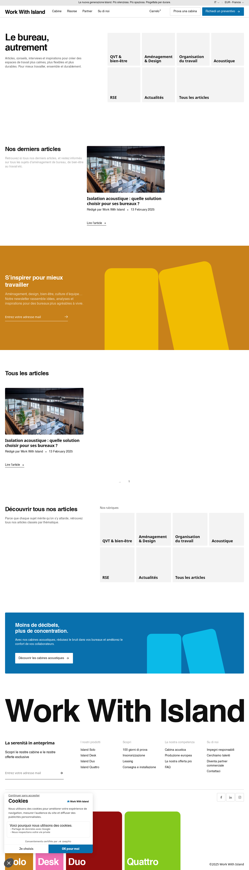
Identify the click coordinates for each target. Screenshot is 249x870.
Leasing (128, 761)
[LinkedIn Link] (230, 797)
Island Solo (88, 749)
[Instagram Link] (240, 797)
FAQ (168, 767)
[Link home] (25, 11)
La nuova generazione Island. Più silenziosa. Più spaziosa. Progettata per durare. (124, 2)
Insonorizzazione (134, 755)
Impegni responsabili (220, 749)
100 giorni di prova (135, 749)
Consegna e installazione (139, 767)
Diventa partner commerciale (217, 763)
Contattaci (213, 771)
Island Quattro (90, 767)
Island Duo (88, 761)
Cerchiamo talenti (218, 755)
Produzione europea (178, 755)
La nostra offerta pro (178, 761)
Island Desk (88, 755)
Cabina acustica (175, 749)
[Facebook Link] (221, 797)
